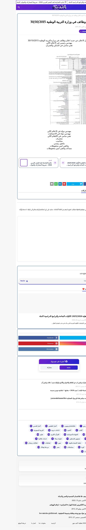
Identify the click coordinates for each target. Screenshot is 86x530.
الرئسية (37, 523)
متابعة (52, 367)
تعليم (24, 434)
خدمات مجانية (75, 443)
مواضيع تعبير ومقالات (73, 451)
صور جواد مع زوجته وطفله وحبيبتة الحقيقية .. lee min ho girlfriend (47, 513)
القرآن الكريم (37, 434)
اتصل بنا (17, 523)
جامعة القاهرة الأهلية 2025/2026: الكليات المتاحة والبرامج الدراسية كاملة (53, 316)
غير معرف (79, 27)
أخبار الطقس (35, 426)
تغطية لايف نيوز (61, 523)
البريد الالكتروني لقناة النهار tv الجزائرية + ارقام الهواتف (52, 505)
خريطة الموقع (6, 523)
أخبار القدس (19, 426)
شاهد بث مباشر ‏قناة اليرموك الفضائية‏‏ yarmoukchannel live (54, 398)
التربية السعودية (21, 430)
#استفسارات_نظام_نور (72, 426)
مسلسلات (52, 447)
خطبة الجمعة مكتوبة (57, 443)
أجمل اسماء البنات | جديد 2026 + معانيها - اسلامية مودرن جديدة (54, 390)
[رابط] (43, 89)
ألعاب (63, 430)
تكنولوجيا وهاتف (74, 438)
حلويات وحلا (40, 438)
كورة (65, 447)
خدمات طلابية (25, 438)
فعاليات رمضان (15, 443)
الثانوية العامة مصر (74, 434)
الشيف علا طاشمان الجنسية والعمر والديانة (57, 496)
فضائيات (30, 443)
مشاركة (33, 367)
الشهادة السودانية (55, 434)
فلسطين (77, 447)
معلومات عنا (26, 523)
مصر (40, 447)
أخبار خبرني (76, 430)
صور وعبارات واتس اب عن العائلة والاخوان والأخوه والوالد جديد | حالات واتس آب (49, 383)
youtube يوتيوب (52, 426)
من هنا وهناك (27, 447)
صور (42, 443)
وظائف (71, 15)
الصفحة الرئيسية (79, 15)
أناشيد (51, 430)
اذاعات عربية (37, 430)
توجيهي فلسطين (57, 438)
